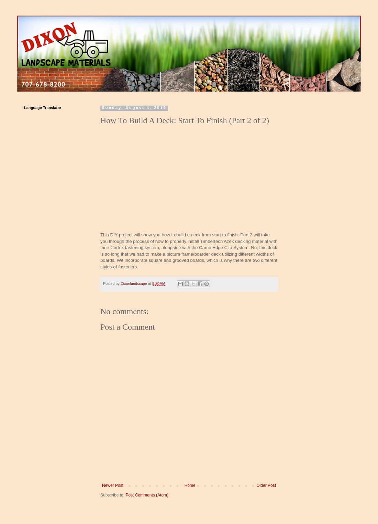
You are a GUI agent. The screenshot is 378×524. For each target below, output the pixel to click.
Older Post (266, 485)
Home (190, 485)
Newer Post (112, 485)
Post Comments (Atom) (146, 495)
